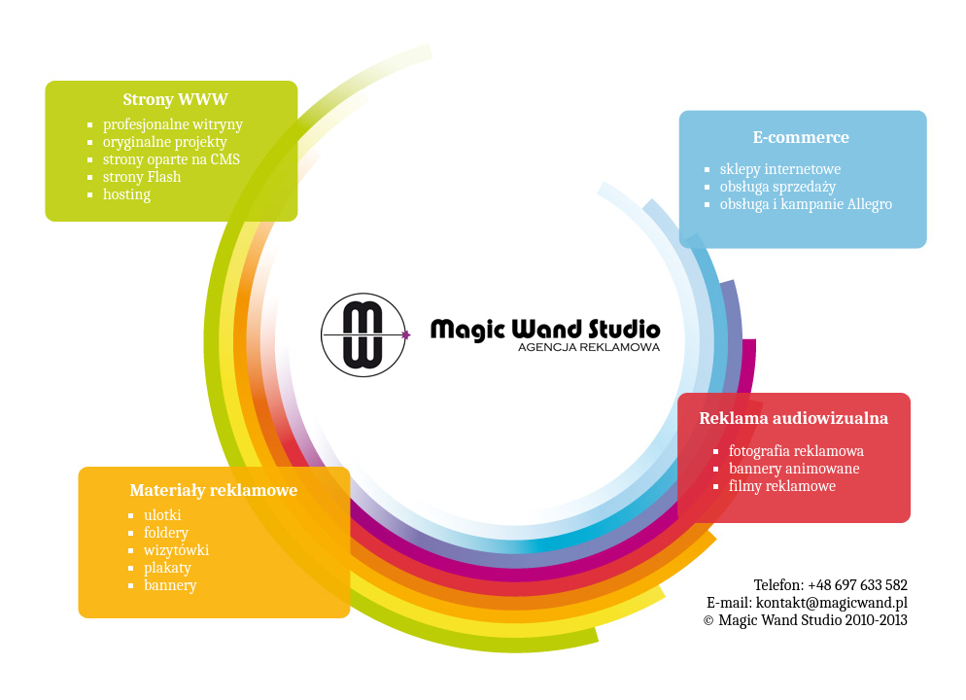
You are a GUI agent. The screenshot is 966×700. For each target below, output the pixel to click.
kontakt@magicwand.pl (832, 603)
